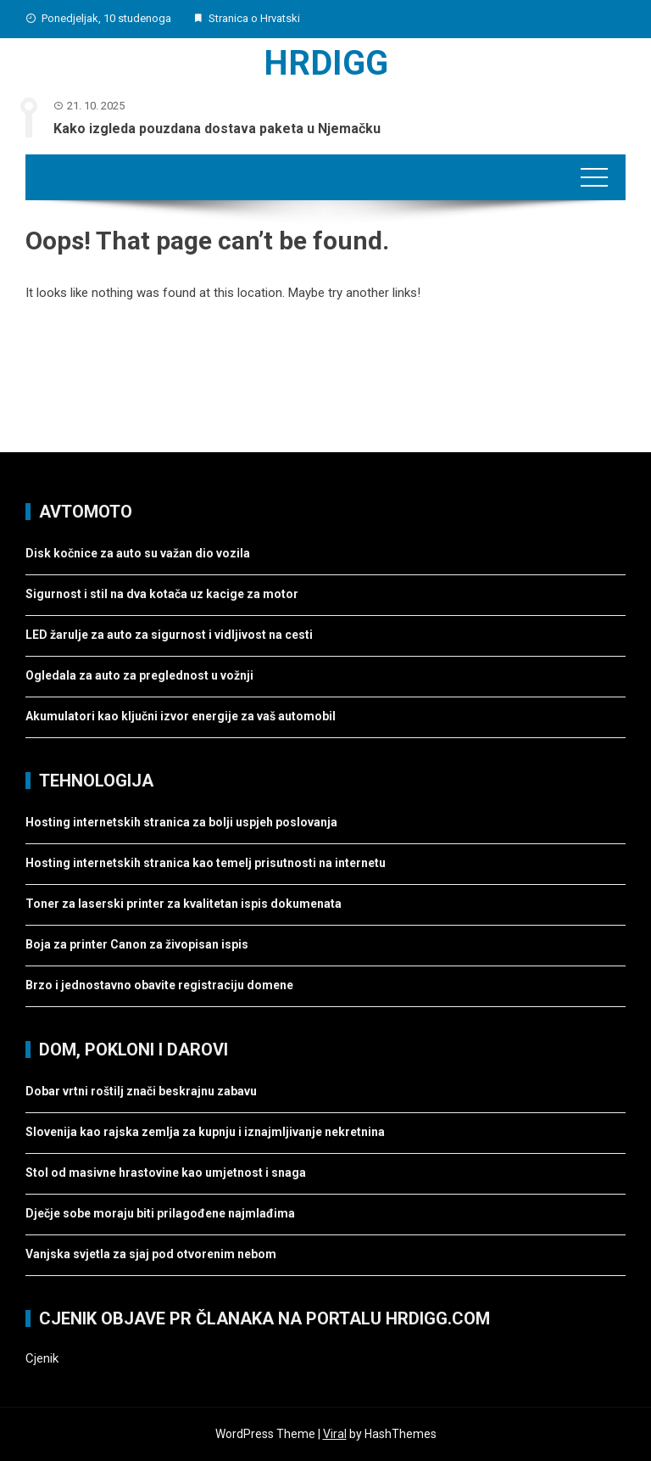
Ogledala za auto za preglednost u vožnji (139, 675)
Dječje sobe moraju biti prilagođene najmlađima (160, 1213)
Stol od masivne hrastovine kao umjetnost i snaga (165, 1172)
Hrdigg (326, 63)
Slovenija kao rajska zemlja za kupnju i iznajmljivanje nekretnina (205, 1132)
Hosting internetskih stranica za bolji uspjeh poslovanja (181, 822)
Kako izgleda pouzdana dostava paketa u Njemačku (217, 128)
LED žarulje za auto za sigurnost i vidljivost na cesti (169, 634)
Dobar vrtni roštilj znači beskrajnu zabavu (141, 1091)
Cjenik (41, 1358)
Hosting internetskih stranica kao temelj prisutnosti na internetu (205, 863)
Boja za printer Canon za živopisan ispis (136, 944)
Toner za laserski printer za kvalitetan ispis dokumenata (183, 903)
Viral (335, 1434)
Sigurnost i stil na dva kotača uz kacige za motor (161, 594)
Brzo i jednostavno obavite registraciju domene (159, 985)
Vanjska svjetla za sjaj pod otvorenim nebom (150, 1254)
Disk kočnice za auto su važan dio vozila (137, 553)
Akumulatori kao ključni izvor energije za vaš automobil (180, 716)
